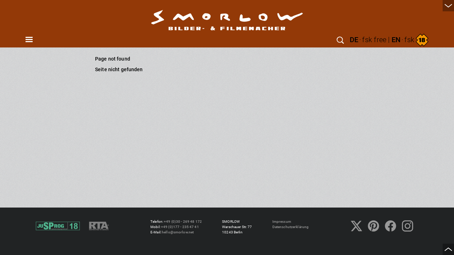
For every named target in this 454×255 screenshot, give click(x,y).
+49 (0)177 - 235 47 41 (180, 227)
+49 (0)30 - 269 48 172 (183, 221)
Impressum (281, 221)
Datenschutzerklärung (290, 227)
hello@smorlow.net (178, 232)
